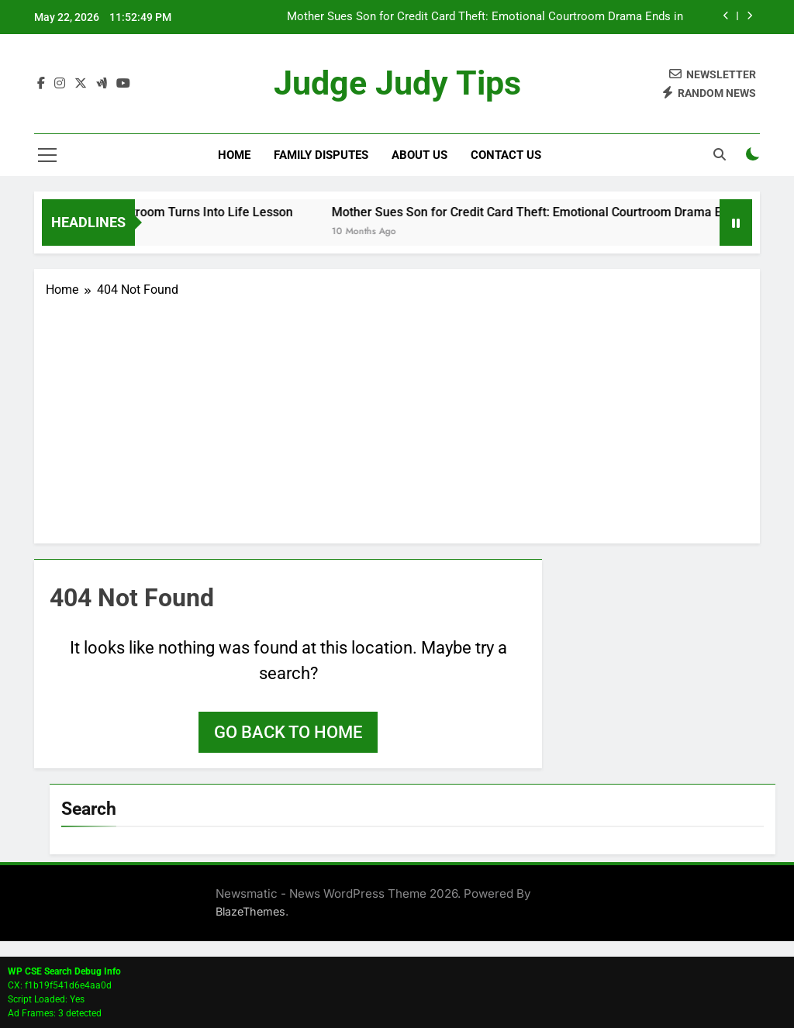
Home (234, 155)
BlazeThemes (250, 911)
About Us (419, 155)
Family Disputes (321, 155)
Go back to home (288, 732)
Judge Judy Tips (397, 84)
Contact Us (506, 155)
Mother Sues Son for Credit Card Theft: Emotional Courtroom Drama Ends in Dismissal (485, 17)
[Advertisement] (397, 415)
